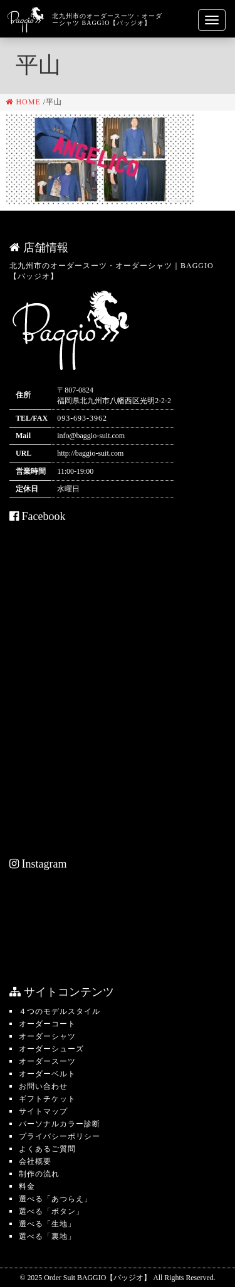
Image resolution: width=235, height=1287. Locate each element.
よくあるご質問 (47, 1148)
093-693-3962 (82, 418)
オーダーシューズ (51, 1048)
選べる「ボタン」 (51, 1211)
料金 (27, 1186)
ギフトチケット (47, 1098)
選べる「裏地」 (47, 1236)
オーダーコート (47, 1023)
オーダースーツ (47, 1061)
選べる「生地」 (47, 1223)
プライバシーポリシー (59, 1136)
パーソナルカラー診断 (59, 1123)
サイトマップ (43, 1111)
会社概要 (35, 1161)
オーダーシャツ (47, 1036)
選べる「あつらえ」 (55, 1198)
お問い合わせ (43, 1086)
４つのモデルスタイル (59, 1011)
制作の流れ (39, 1173)
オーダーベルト (47, 1073)
